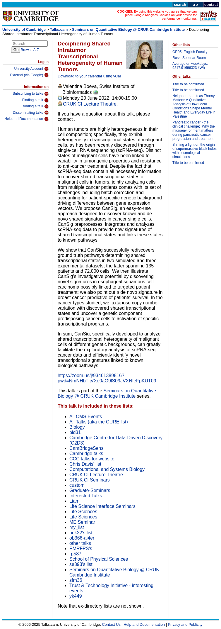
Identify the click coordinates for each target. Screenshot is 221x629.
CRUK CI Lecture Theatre (90, 103)
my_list (76, 527)
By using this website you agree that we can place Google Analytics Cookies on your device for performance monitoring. (161, 15)
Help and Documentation (26, 119)
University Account (31, 69)
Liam (74, 501)
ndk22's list (80, 532)
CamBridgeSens (86, 448)
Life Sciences (83, 511)
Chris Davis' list (85, 464)
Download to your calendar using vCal (89, 76)
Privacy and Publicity (185, 624)
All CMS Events (85, 416)
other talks (80, 543)
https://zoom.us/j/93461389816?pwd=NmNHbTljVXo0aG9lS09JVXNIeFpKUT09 (107, 378)
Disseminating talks (31, 112)
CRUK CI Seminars (89, 479)
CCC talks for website (91, 458)
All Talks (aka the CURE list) (98, 421)
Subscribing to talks (31, 93)
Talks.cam (59, 29)
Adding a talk (36, 106)
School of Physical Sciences (98, 559)
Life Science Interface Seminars (102, 506)
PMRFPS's (80, 548)
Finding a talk (35, 100)
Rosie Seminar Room (189, 58)
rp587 (75, 553)
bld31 (75, 432)
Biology (77, 427)
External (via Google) (29, 75)
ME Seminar (82, 522)
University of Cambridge (24, 29)
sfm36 (75, 580)
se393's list (80, 564)
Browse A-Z (30, 50)
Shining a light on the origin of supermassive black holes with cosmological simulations (194, 151)
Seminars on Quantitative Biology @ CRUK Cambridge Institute (129, 29)
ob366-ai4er (81, 537)
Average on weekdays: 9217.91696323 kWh (190, 66)
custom (77, 485)
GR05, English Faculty (189, 52)
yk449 (75, 596)
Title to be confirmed (188, 84)
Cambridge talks (86, 453)
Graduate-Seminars (89, 490)
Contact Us (111, 624)
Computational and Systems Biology (107, 469)
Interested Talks (85, 495)
